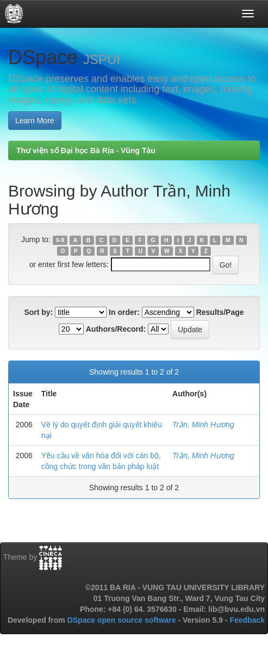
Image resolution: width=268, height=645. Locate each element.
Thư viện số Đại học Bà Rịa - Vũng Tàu (85, 150)
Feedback (247, 620)
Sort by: (38, 312)
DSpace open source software (122, 620)
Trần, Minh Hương (203, 424)
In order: (124, 312)
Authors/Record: (116, 329)
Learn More (34, 120)
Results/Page (220, 312)
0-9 (60, 240)
